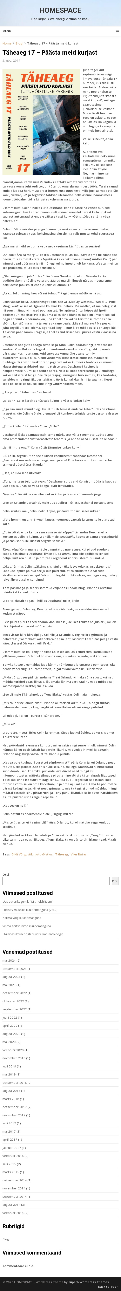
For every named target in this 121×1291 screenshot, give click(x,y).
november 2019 (13, 1058)
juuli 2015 (9, 1164)
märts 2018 (10, 1099)
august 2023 (11, 977)
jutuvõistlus (44, 854)
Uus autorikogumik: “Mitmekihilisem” (27, 901)
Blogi (19, 43)
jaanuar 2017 (11, 1148)
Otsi (5, 874)
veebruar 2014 (13, 1213)
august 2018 (11, 1090)
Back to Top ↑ (108, 1286)
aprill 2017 (9, 1139)
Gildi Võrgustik (22, 854)
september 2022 (14, 1009)
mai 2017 (9, 1131)
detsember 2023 (14, 968)
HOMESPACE (60, 10)
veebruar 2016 (13, 1156)
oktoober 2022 (13, 1001)
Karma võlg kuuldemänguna (21, 918)
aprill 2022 (9, 1025)
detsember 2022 (14, 993)
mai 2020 (9, 1042)
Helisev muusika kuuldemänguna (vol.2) (30, 910)
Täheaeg (61, 854)
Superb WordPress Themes (88, 1282)
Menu (6, 31)
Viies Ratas (79, 854)
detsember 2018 (14, 1082)
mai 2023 (9, 985)
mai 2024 (9, 960)
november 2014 (13, 1188)
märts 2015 (10, 1172)
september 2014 (14, 1196)
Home (7, 43)
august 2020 (11, 1034)
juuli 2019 (9, 1066)
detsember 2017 (14, 1107)
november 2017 (13, 1115)
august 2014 (11, 1204)
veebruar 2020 (13, 1050)
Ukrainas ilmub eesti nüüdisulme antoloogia (32, 934)
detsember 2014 (14, 1180)
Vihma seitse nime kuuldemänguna (26, 926)
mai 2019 (9, 1074)
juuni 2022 (9, 1017)
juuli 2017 (9, 1123)
